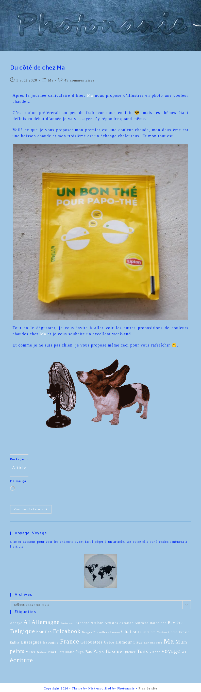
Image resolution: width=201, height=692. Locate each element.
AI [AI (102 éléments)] (27, 622)
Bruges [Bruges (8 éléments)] (87, 632)
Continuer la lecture (33, 508)
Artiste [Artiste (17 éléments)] (97, 623)
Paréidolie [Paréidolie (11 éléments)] (66, 652)
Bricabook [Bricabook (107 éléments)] (67, 631)
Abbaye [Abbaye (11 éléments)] (16, 623)
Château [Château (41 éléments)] (130, 631)
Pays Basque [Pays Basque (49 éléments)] (107, 651)
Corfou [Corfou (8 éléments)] (162, 632)
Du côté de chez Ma (37, 68)
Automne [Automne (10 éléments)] (126, 623)
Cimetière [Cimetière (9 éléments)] (148, 632)
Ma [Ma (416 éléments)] (169, 641)
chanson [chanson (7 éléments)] (114, 632)
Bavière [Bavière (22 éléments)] (175, 622)
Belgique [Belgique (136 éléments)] (22, 631)
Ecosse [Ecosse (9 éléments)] (184, 632)
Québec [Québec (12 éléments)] (130, 652)
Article (19, 467)
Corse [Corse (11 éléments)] (173, 632)
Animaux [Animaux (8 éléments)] (67, 622)
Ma (51, 80)
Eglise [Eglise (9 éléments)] (15, 642)
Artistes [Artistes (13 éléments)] (111, 623)
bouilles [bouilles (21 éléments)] (44, 632)
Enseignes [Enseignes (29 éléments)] (31, 642)
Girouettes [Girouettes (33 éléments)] (91, 642)
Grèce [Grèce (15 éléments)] (109, 642)
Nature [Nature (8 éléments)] (42, 651)
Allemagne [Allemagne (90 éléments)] (45, 622)
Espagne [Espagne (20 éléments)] (51, 642)
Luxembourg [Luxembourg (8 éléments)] (153, 642)
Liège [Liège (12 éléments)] (138, 642)
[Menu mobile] (194, 25)
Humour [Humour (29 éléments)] (123, 642)
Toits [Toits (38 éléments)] (142, 651)
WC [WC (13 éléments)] (184, 652)
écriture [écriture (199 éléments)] (21, 660)
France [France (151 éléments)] (69, 641)
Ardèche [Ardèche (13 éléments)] (82, 623)
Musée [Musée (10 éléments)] (31, 652)
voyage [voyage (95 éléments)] (171, 651)
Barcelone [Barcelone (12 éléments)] (158, 623)
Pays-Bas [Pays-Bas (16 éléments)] (84, 652)
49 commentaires (79, 80)
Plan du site (148, 688)
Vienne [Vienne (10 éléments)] (154, 652)
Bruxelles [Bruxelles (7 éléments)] (100, 632)
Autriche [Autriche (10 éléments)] (142, 623)
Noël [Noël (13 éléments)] (52, 652)
